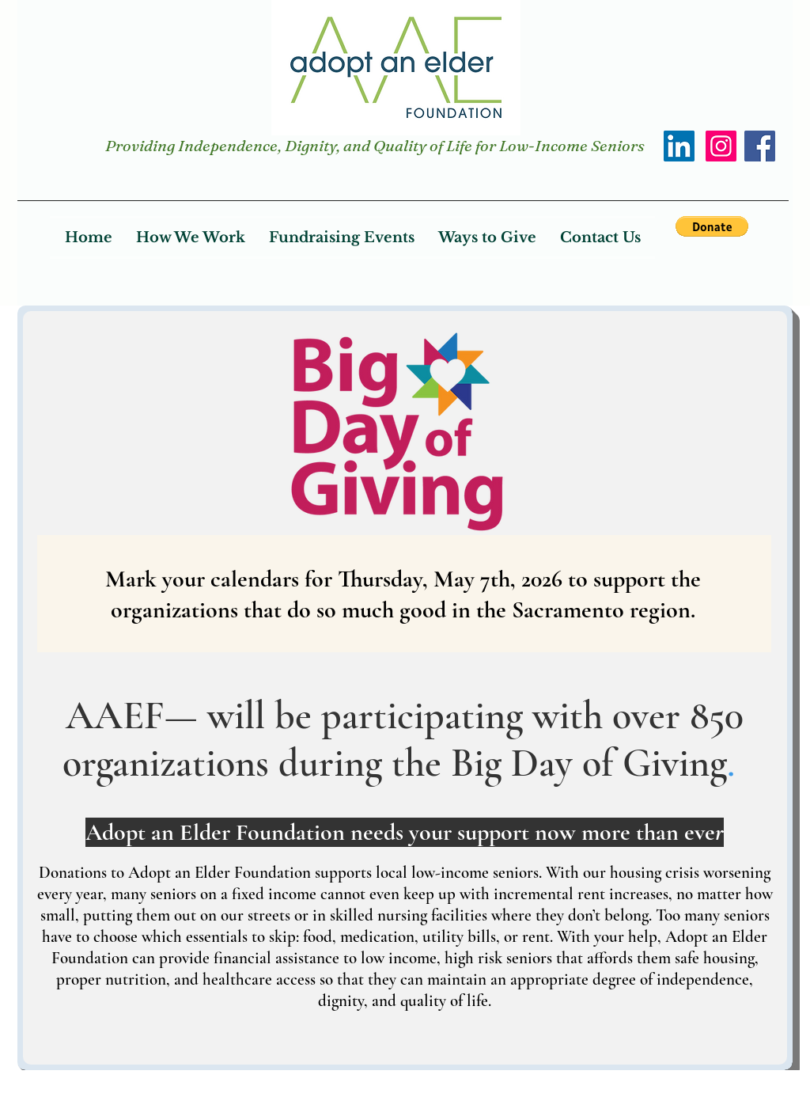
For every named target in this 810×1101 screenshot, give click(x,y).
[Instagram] (721, 146)
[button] (712, 226)
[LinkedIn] (679, 146)
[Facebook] (759, 146)
